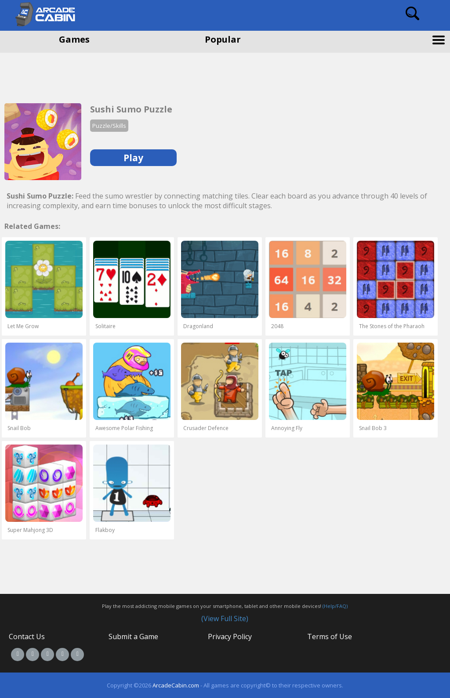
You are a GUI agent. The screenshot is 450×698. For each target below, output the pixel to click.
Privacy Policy (230, 636)
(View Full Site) (224, 618)
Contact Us (27, 636)
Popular (223, 39)
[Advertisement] (70, 75)
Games (74, 39)
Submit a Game (133, 636)
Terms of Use (329, 636)
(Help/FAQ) (335, 606)
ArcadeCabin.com (175, 685)
